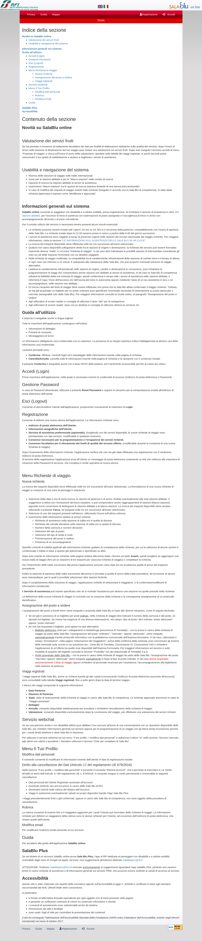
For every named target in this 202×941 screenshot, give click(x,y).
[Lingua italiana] (106, 6)
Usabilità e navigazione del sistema (48, 43)
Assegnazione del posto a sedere (53, 77)
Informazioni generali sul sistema (42, 48)
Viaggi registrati (43, 81)
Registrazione (148, 14)
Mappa (56, 14)
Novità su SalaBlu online (36, 36)
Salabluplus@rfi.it (132, 860)
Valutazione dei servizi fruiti (44, 40)
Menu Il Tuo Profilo (39, 88)
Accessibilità (29, 111)
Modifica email (43, 99)
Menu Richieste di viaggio (43, 70)
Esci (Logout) (36, 63)
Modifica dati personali (47, 91)
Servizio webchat (38, 84)
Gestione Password (39, 59)
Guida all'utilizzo (32, 52)
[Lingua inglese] (100, 6)
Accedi (168, 14)
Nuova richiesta (43, 73)
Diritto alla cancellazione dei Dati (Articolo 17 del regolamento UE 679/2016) (77, 765)
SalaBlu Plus (29, 107)
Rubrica (39, 95)
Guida (43, 14)
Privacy (31, 14)
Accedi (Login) (37, 55)
